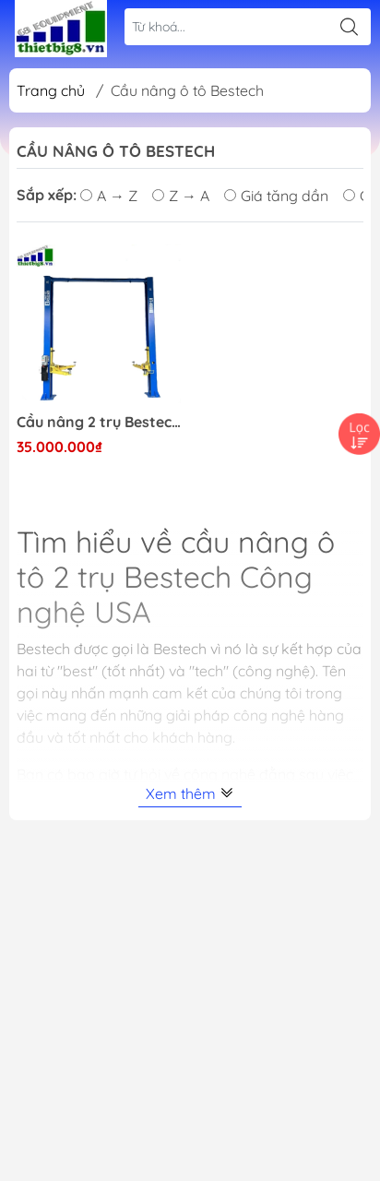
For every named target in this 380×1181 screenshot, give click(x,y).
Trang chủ (51, 90)
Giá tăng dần (276, 195)
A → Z (108, 195)
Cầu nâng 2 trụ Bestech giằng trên (99, 422)
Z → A (180, 195)
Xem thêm (190, 793)
